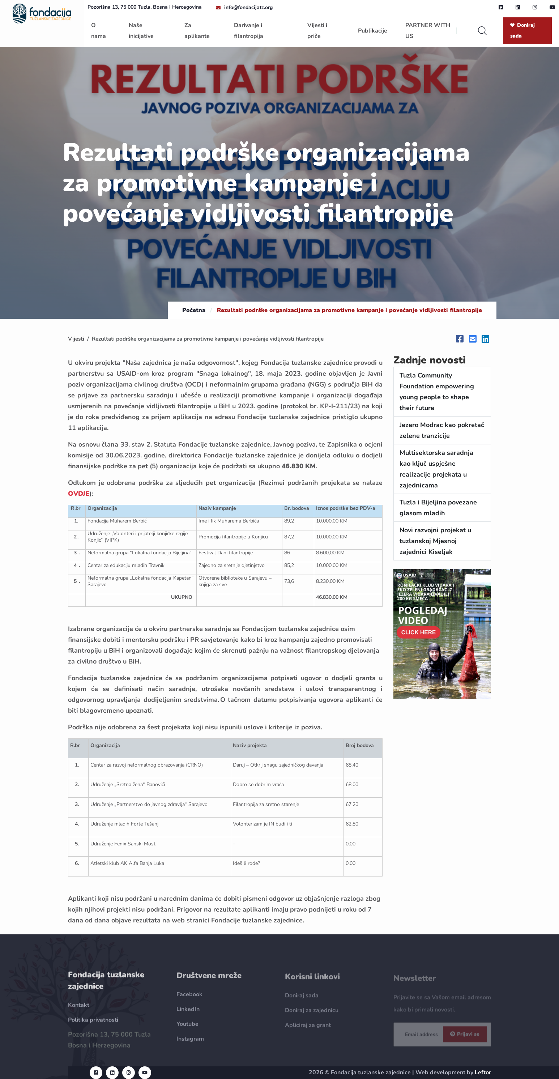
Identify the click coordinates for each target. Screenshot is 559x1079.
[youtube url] (552, 7)
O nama (98, 30)
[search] (482, 30)
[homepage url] (42, 13)
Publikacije (372, 31)
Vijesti (76, 338)
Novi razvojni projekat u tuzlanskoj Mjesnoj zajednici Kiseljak (435, 541)
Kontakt (78, 1011)
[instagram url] (535, 7)
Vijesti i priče (317, 30)
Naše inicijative (141, 30)
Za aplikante (197, 30)
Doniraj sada (522, 30)
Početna (193, 310)
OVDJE (78, 493)
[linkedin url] (518, 7)
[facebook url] (501, 7)
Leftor (483, 1072)
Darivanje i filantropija (248, 30)
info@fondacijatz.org (248, 7)
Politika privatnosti (93, 1025)
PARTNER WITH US (427, 30)
